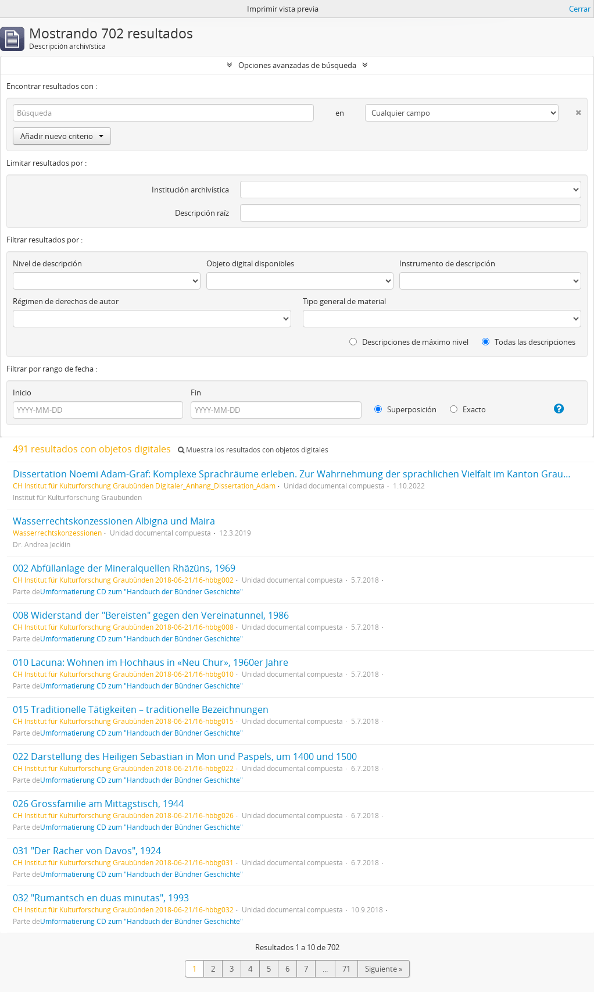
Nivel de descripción (47, 263)
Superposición (405, 409)
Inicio (22, 392)
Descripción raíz (202, 213)
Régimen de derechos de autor (66, 301)
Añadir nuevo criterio (61, 136)
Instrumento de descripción (447, 263)
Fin (196, 392)
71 (346, 969)
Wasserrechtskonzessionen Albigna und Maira (114, 521)
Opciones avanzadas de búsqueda (297, 65)
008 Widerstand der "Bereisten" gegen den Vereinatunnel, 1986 (151, 615)
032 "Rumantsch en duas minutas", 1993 (101, 897)
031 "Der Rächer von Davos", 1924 (87, 850)
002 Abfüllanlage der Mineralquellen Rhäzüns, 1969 (124, 568)
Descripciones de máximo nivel (408, 342)
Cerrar (580, 8)
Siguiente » (383, 969)
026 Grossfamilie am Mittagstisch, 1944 (98, 803)
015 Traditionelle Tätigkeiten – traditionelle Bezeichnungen (141, 709)
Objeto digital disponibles (250, 263)
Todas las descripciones (528, 342)
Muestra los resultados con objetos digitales (253, 450)
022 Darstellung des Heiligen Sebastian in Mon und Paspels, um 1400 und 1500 (185, 756)
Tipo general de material (344, 301)
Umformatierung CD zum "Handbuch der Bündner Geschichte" (141, 591)
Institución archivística (190, 189)
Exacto (468, 409)
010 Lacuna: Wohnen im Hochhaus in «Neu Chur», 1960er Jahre (150, 662)
